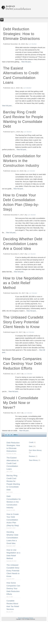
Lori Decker (32, 44)
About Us (20, 618)
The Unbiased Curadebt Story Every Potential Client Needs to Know (23, 322)
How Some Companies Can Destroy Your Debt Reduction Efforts (22, 363)
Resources (26, 618)
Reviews (32, 456)
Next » (16, 434)
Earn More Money (35, 450)
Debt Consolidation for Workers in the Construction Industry (22, 161)
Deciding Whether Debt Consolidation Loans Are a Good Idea (22, 244)
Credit (31, 442)
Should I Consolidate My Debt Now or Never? (20, 402)
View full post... (26, 62)
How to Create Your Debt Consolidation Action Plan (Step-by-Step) (12, 519)
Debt (30, 446)
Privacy (31, 618)
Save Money (33, 460)
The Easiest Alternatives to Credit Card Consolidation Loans (12, 463)
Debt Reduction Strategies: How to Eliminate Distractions (21, 34)
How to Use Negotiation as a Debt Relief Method (23, 283)
